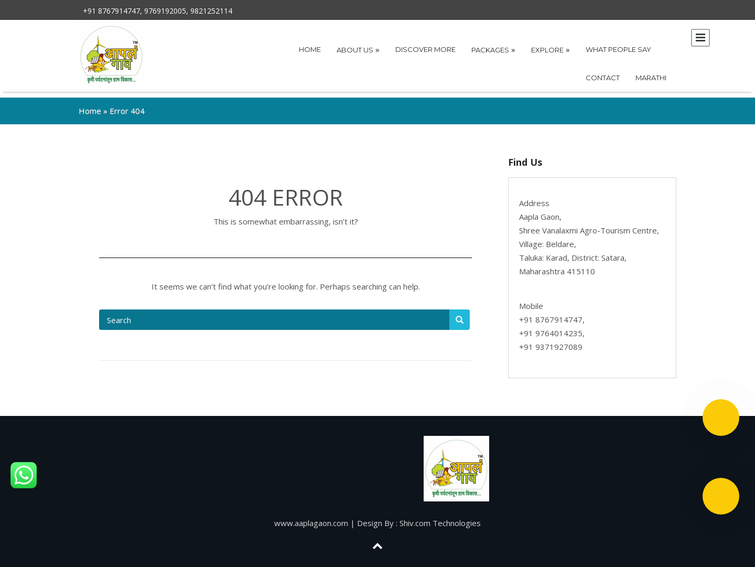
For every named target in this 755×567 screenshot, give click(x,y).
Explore (550, 49)
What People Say (618, 49)
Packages (493, 49)
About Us (358, 49)
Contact (603, 77)
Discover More (425, 49)
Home (310, 49)
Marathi (650, 77)
